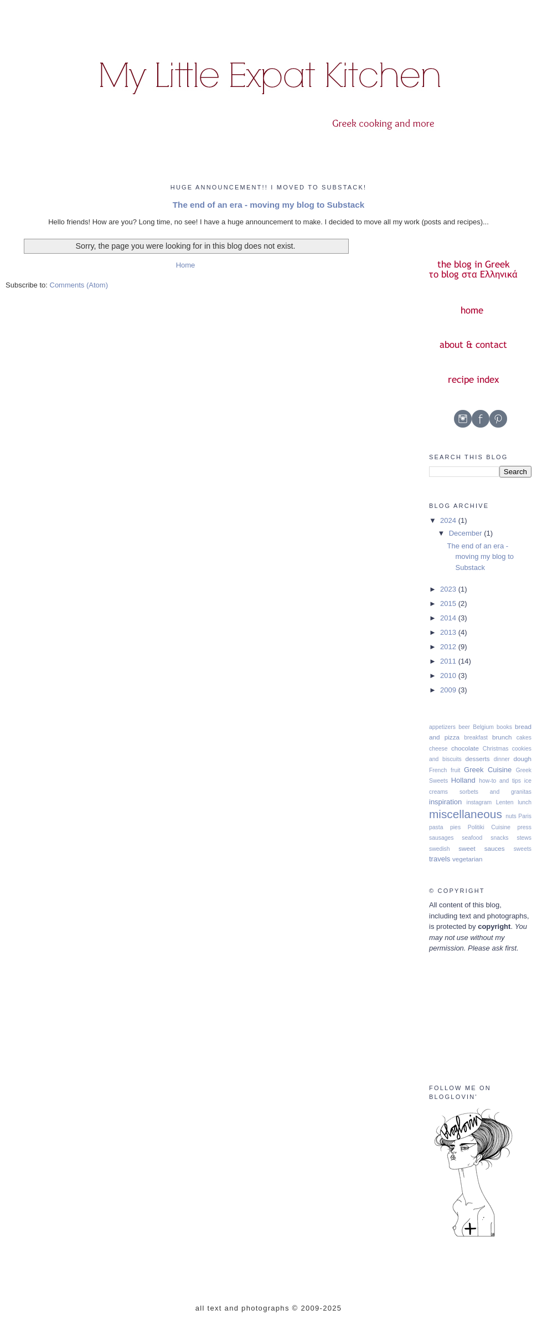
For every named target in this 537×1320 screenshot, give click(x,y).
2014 (449, 618)
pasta (436, 827)
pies (455, 827)
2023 (449, 589)
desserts (478, 758)
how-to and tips (500, 781)
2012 (449, 647)
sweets (522, 849)
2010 (449, 675)
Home (185, 265)
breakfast (476, 738)
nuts (511, 816)
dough (523, 758)
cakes (524, 738)
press (524, 827)
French (438, 770)
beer (464, 727)
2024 (449, 520)
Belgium (483, 727)
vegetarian (467, 858)
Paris (524, 816)
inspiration (445, 802)
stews (524, 838)
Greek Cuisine (488, 770)
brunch (502, 737)
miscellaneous (465, 814)
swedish (439, 849)
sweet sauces (481, 848)
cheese (438, 749)
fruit (455, 770)
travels (439, 859)
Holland (463, 780)
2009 (449, 690)
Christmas (496, 749)
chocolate (465, 748)
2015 (449, 603)
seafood (472, 838)
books (504, 727)
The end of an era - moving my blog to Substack (268, 204)
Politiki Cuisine (489, 827)
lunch (524, 802)
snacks (499, 838)
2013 (449, 632)
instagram (479, 802)
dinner (502, 759)
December (466, 533)
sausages (441, 838)
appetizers (442, 727)
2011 (449, 661)
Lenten (505, 802)
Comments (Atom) (79, 285)
